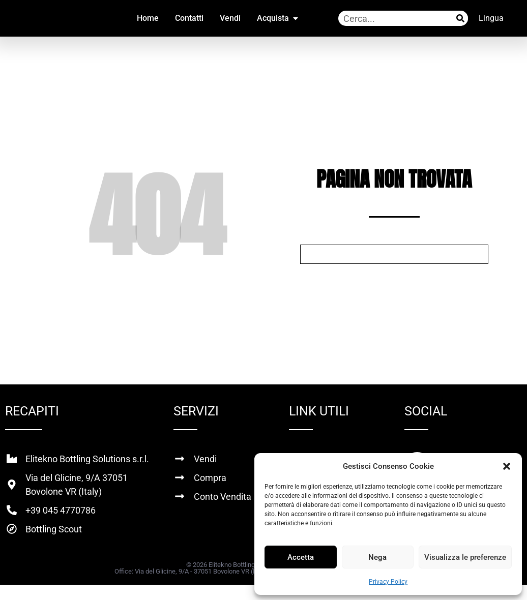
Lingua (491, 18)
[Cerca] (460, 18)
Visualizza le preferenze (465, 557)
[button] (507, 466)
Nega (377, 557)
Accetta (300, 557)
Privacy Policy (388, 581)
